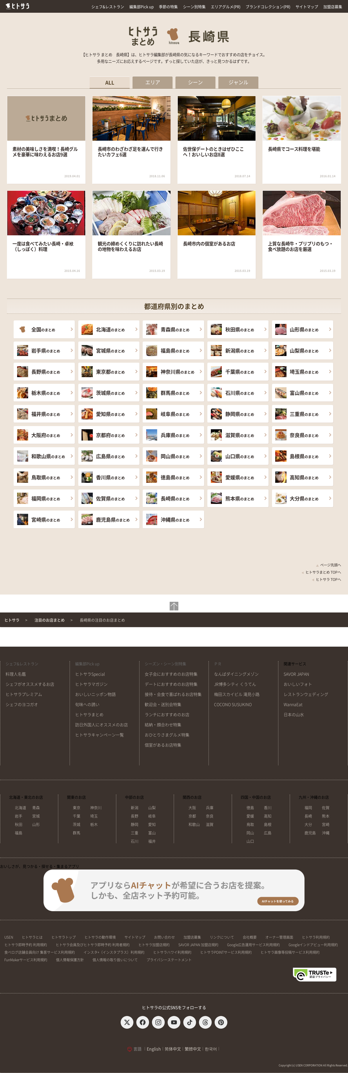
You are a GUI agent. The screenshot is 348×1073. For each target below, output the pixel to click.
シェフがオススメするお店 (30, 684)
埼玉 (94, 816)
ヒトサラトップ (63, 937)
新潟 (134, 808)
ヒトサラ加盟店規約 (154, 945)
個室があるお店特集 (163, 745)
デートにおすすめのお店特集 (171, 684)
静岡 (134, 824)
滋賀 (209, 824)
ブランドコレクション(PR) (268, 7)
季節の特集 (168, 7)
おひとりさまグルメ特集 (167, 735)
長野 (134, 816)
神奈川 (96, 808)
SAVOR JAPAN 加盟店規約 (198, 945)
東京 (76, 808)
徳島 (250, 808)
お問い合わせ (164, 937)
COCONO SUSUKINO (233, 705)
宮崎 (325, 824)
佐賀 (325, 808)
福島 (18, 833)
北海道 (20, 808)
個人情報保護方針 (70, 960)
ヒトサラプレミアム (24, 694)
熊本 (325, 816)
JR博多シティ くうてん (235, 684)
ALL (109, 82)
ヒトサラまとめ (89, 715)
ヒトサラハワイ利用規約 (172, 952)
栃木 (94, 824)
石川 (134, 841)
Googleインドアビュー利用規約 (313, 945)
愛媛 (250, 816)
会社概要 (250, 937)
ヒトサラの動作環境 (100, 937)
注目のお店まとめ (50, 620)
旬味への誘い (87, 705)
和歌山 (194, 824)
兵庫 (209, 808)
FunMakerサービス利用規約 (25, 960)
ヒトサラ (11, 620)
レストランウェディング (306, 694)
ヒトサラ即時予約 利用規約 (25, 945)
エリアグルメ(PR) (225, 7)
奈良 (209, 816)
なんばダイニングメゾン (236, 674)
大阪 (192, 808)
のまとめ (43, 329)
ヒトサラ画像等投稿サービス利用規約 (290, 952)
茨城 (76, 824)
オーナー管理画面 (279, 937)
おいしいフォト (298, 684)
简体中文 (173, 1049)
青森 (36, 808)
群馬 (76, 833)
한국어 (211, 1049)
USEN (8, 937)
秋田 (18, 824)
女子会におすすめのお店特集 (171, 674)
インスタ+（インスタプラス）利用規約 (114, 952)
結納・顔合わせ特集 (163, 725)
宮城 (36, 816)
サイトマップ (307, 7)
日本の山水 (294, 715)
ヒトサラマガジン (91, 684)
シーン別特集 (194, 7)
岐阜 (152, 816)
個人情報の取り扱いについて (115, 960)
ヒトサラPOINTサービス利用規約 (226, 952)
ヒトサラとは (32, 937)
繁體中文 (193, 1049)
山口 (250, 841)
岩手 (18, 816)
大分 (308, 824)
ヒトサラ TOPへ (326, 579)
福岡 (308, 808)
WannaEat (293, 705)
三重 (134, 833)
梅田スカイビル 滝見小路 (237, 694)
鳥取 (250, 824)
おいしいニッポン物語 (95, 694)
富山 (152, 833)
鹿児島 (310, 833)
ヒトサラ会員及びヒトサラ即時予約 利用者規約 (93, 945)
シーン (195, 82)
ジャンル (238, 82)
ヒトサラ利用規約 (316, 937)
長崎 (308, 816)
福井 (152, 841)
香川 (267, 808)
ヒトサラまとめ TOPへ (321, 572)
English (154, 1049)
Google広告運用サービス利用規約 (253, 945)
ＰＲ (218, 664)
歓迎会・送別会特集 (163, 705)
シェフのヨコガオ (22, 705)
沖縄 (325, 833)
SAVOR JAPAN (296, 674)
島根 (267, 824)
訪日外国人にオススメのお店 (101, 725)
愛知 (152, 824)
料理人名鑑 (16, 674)
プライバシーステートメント (169, 960)
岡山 (250, 833)
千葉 (76, 816)
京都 (192, 816)
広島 (267, 833)
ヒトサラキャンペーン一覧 (99, 735)
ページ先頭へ (328, 565)
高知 (267, 816)
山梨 (152, 808)
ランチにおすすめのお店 (167, 715)
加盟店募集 (332, 7)
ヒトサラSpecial (90, 674)
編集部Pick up (141, 7)
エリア (152, 82)
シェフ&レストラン (107, 7)
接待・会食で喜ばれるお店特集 (173, 694)
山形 (36, 824)
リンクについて (222, 937)
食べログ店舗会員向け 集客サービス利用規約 (39, 952)
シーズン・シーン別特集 (165, 664)
